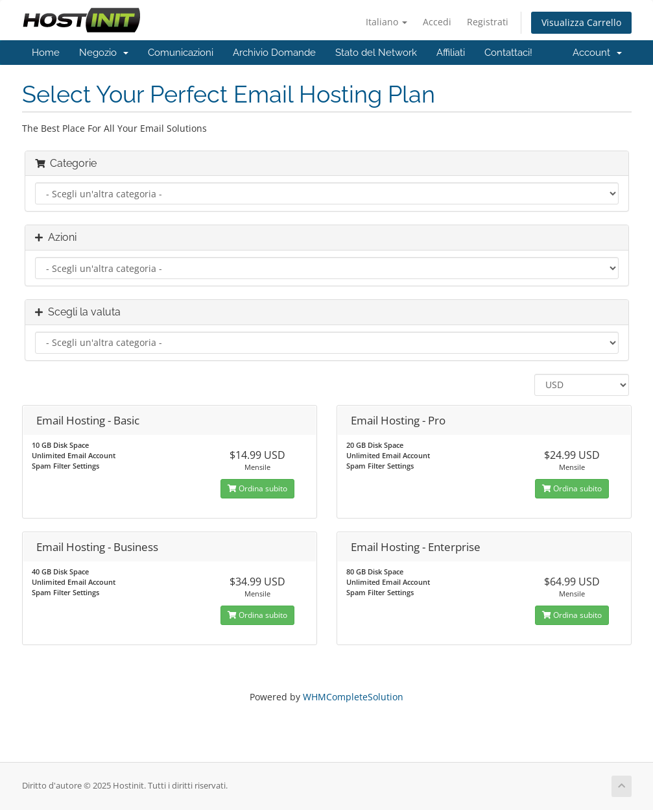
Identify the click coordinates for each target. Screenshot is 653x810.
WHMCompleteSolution (353, 697)
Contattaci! (508, 52)
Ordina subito (257, 488)
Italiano (386, 22)
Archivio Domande (274, 52)
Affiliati (450, 52)
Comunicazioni (180, 52)
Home (46, 52)
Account (597, 52)
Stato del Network (376, 52)
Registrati (487, 22)
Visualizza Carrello (581, 22)
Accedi (437, 22)
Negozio (103, 52)
